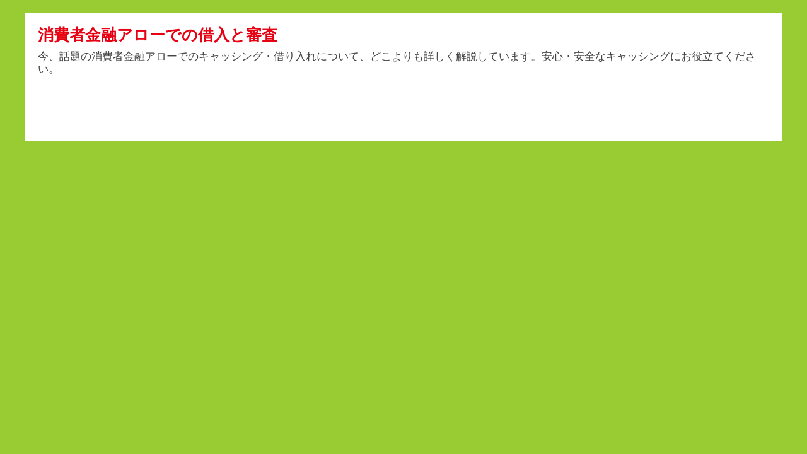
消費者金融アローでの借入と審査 (157, 35)
